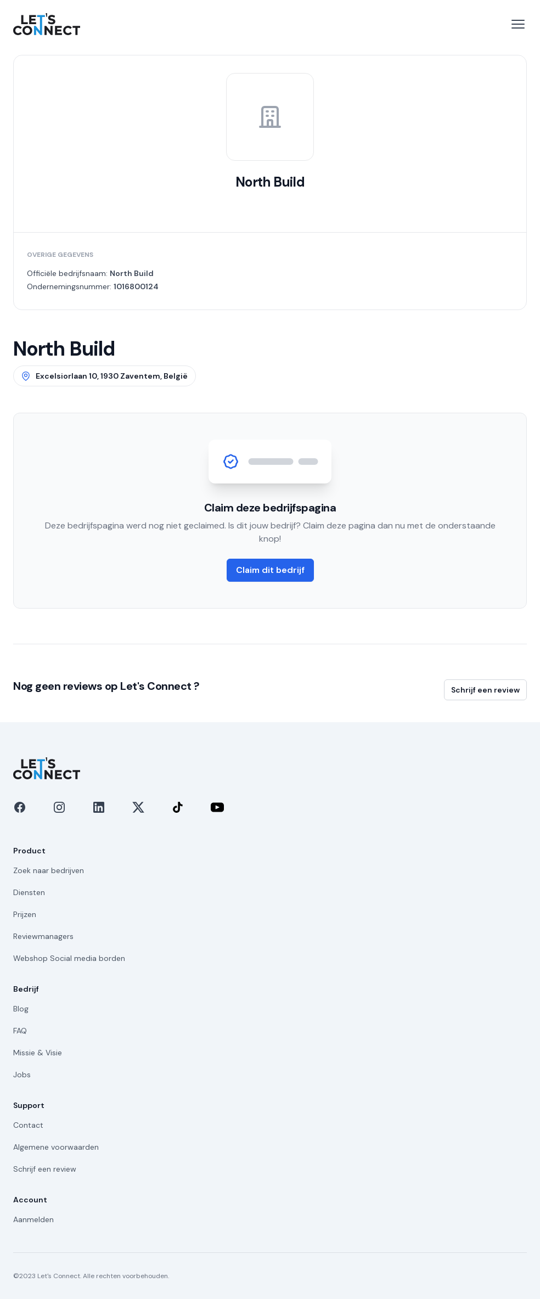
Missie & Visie (37, 1053)
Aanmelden (33, 1219)
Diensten (29, 892)
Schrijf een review (485, 690)
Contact (28, 1125)
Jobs (22, 1074)
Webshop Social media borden (69, 958)
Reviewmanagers (43, 936)
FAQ (20, 1031)
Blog (21, 1009)
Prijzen (24, 914)
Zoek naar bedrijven (48, 870)
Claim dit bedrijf (270, 570)
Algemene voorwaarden (56, 1147)
